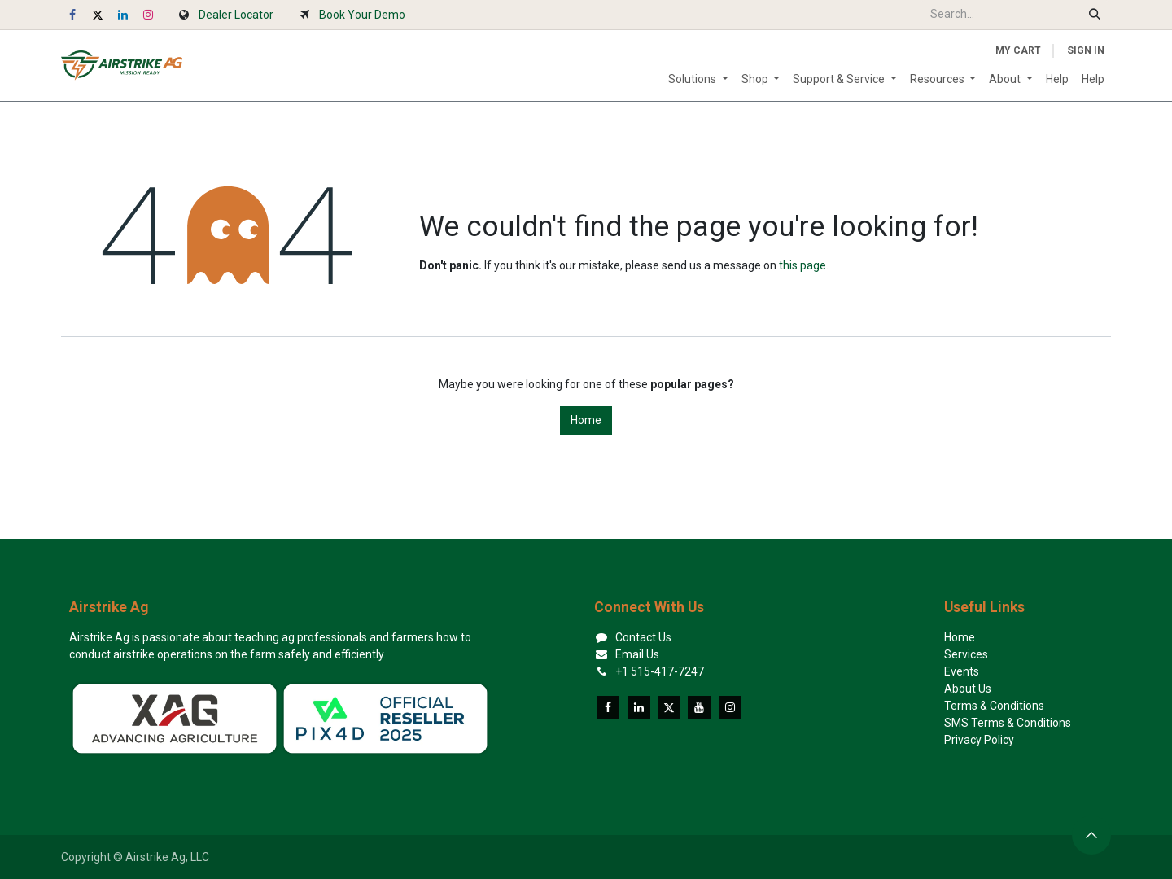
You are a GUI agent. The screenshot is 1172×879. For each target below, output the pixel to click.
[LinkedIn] (123, 14)
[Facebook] (72, 14)
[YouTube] (699, 707)
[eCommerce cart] (1018, 50)
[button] (1091, 835)
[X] (97, 14)
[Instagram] (148, 14)
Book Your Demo (362, 14)
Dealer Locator (236, 14)
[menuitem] (698, 79)
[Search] (1094, 14)
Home (586, 419)
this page (802, 265)
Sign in (1085, 50)
